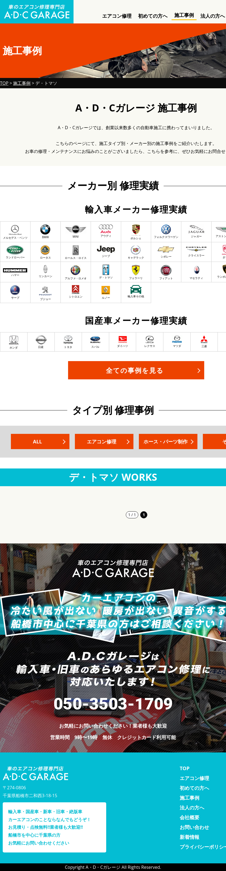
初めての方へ (152, 16)
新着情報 (189, 837)
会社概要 (189, 817)
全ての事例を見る (135, 370)
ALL (37, 441)
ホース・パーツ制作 (165, 441)
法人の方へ (192, 807)
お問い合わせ (194, 827)
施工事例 (184, 15)
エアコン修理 (117, 16)
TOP (185, 768)
